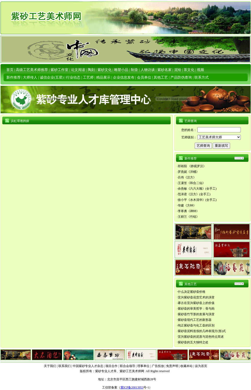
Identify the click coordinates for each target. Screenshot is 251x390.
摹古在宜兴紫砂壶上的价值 (196, 303)
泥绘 (177, 70)
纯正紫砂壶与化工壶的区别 (196, 325)
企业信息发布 (123, 77)
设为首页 (201, 366)
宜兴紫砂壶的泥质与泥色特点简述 (201, 336)
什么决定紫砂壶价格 (191, 292)
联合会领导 (127, 366)
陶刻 (91, 70)
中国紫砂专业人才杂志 (88, 366)
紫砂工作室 (59, 70)
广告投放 (158, 366)
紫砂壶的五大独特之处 (193, 342)
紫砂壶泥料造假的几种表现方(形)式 (202, 331)
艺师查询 (190, 121)
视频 (200, 70)
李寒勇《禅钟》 (188, 211)
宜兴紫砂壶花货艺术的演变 (196, 297)
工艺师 (88, 77)
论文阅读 (78, 70)
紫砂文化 (104, 70)
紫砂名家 (164, 70)
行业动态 (73, 77)
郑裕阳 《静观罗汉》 (192, 166)
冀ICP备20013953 (132, 387)
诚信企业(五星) (52, 77)
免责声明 (172, 366)
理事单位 (143, 366)
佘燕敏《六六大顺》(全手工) (197, 188)
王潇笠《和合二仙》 (191, 183)
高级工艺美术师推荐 (32, 70)
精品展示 (103, 77)
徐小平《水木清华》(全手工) (197, 200)
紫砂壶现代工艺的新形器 (194, 320)
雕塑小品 (121, 70)
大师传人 (30, 77)
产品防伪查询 (181, 77)
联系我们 (64, 366)
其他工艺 (161, 77)
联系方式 (201, 77)
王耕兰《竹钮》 (188, 216)
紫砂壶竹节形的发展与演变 (196, 314)
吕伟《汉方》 (187, 177)
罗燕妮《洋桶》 (188, 172)
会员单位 (144, 77)
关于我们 (50, 366)
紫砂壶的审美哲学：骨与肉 (196, 308)
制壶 (134, 70)
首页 (10, 70)
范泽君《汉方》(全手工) (194, 194)
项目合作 (111, 366)
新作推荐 (13, 77)
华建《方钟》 (187, 205)
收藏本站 (186, 366)
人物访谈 (148, 70)
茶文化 (189, 70)
